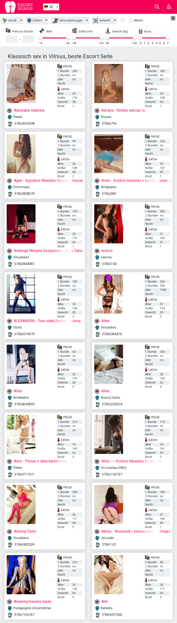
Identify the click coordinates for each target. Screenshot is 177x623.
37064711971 (24, 474)
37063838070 (24, 194)
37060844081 (24, 264)
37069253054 (112, 404)
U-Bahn (34, 20)
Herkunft (101, 20)
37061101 (109, 544)
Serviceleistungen (68, 20)
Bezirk (10, 20)
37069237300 (112, 615)
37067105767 (24, 615)
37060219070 (24, 334)
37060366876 (112, 334)
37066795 (109, 123)
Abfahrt (138, 20)
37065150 (109, 264)
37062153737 (112, 474)
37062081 (109, 194)
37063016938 (24, 123)
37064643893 (24, 404)
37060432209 (24, 544)
